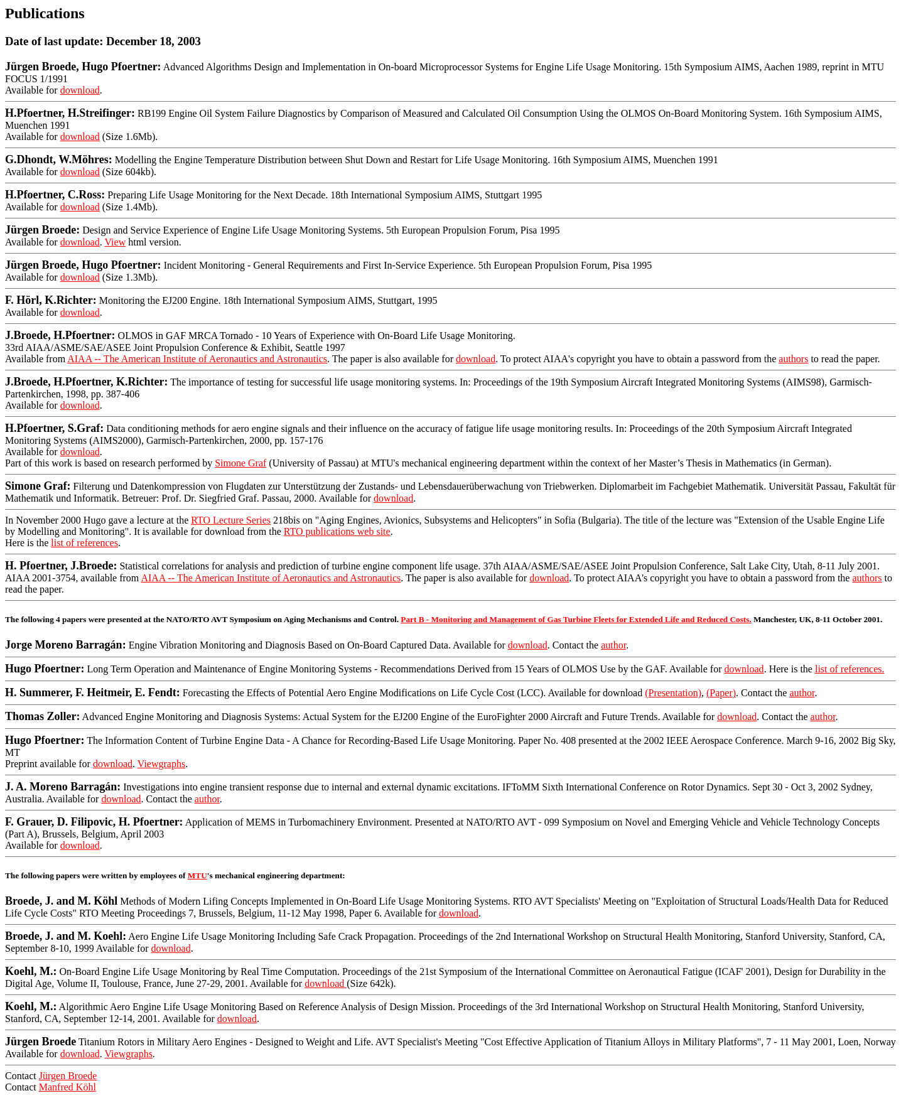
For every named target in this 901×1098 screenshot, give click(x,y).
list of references (84, 542)
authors (793, 358)
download (80, 90)
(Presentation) (673, 692)
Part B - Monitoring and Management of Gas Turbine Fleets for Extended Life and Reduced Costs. (576, 619)
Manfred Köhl (67, 1087)
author (613, 645)
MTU (197, 875)
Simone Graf (240, 463)
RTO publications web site (337, 531)
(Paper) (721, 692)
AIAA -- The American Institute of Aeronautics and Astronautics (197, 358)
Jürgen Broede (68, 1075)
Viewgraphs (161, 763)
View (115, 242)
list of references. (850, 669)
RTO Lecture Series (231, 520)
